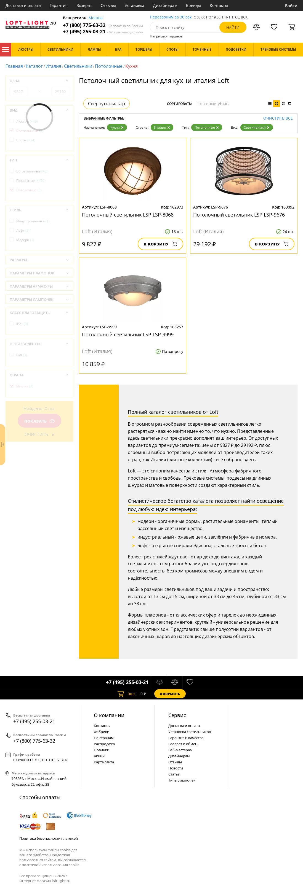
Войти (291, 5)
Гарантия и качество (186, 737)
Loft (21, 355)
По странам (104, 737)
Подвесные (31, 180)
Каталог (5, 49)
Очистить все (278, 118)
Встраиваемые (31, 171)
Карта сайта (104, 762)
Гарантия (59, 5)
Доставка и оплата (23, 5)
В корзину (160, 244)
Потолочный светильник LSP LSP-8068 (128, 214)
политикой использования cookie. (51, 864)
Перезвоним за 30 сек (171, 17)
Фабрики (101, 731)
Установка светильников (189, 731)
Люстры (27, 121)
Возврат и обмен (182, 743)
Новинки (101, 749)
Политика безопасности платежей (48, 838)
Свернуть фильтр (106, 104)
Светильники (78, 66)
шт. (126, 693)
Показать (39, 421)
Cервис (177, 715)
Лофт (23, 230)
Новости (175, 768)
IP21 (22, 323)
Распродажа (104, 743)
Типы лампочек (181, 780)
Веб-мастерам (180, 749)
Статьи (174, 774)
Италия (53, 66)
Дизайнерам (165, 5)
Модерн (25, 239)
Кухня (117, 127)
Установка (134, 5)
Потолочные (109, 66)
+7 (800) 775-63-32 (103, 25)
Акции (99, 755)
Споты (25, 140)
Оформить (170, 694)
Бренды (193, 5)
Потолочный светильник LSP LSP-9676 (239, 214)
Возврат (84, 5)
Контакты (219, 5)
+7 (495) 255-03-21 (103, 31)
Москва (96, 18)
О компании (109, 715)
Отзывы (108, 5)
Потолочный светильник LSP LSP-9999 (128, 334)
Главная (14, 66)
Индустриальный (33, 221)
